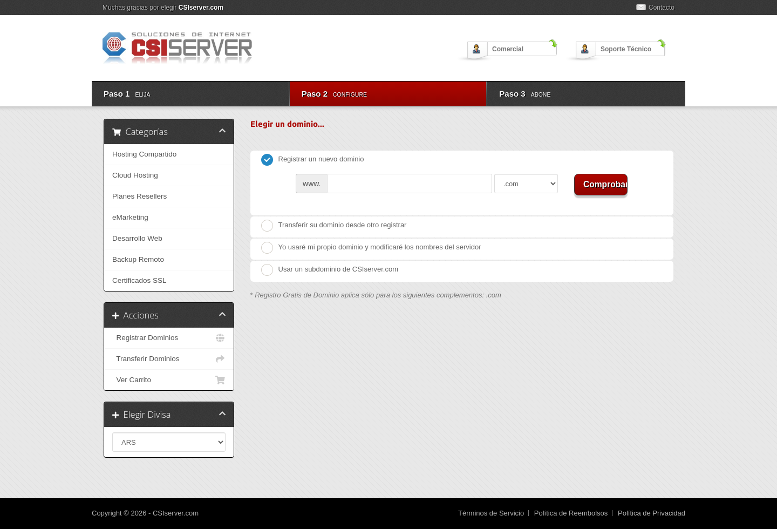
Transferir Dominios (169, 358)
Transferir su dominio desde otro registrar (334, 226)
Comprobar (605, 184)
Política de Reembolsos (571, 513)
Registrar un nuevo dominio (312, 160)
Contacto (661, 7)
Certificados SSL (139, 280)
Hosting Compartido (144, 154)
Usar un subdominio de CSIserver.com (330, 270)
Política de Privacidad (651, 513)
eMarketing (130, 217)
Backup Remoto (138, 259)
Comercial (507, 49)
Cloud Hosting (135, 175)
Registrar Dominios (169, 337)
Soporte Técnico (626, 49)
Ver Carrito (169, 380)
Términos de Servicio (491, 513)
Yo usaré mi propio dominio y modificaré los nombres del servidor (371, 248)
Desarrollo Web (137, 238)
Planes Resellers (139, 196)
